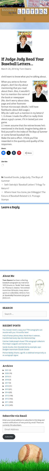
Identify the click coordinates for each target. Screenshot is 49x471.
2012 (7, 399)
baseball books (11, 177)
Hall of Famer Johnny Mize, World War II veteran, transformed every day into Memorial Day (21, 336)
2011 (7, 402)
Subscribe (9, 437)
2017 (7, 383)
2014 (7, 392)
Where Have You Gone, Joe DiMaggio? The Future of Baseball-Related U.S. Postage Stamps (23, 196)
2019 (7, 376)
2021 (7, 370)
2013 (7, 395)
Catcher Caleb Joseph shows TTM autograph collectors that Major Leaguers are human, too (24, 342)
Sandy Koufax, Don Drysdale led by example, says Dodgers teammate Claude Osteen (22, 348)
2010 (7, 405)
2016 (7, 386)
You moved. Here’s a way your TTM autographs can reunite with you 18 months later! (22, 331)
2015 (7, 389)
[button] (24, 19)
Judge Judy (25, 177)
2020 (7, 373)
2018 (7, 379)
